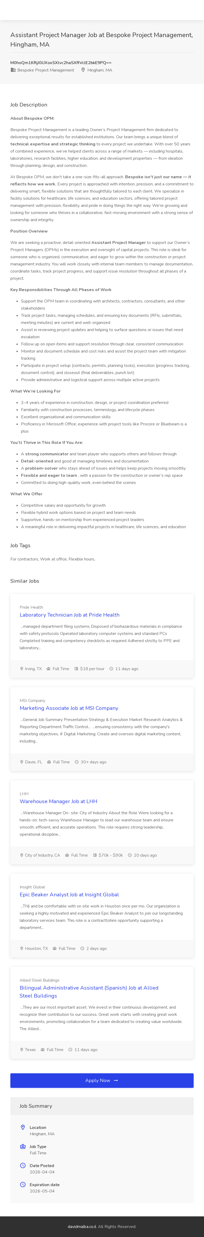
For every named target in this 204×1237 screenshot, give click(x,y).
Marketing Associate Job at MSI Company (69, 708)
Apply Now (102, 1080)
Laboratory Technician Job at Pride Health (70, 614)
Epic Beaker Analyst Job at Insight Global (69, 894)
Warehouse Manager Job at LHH (58, 801)
